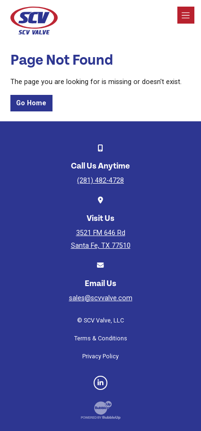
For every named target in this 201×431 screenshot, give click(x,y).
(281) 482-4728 (100, 181)
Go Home (31, 103)
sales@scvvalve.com (100, 298)
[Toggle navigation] (185, 15)
